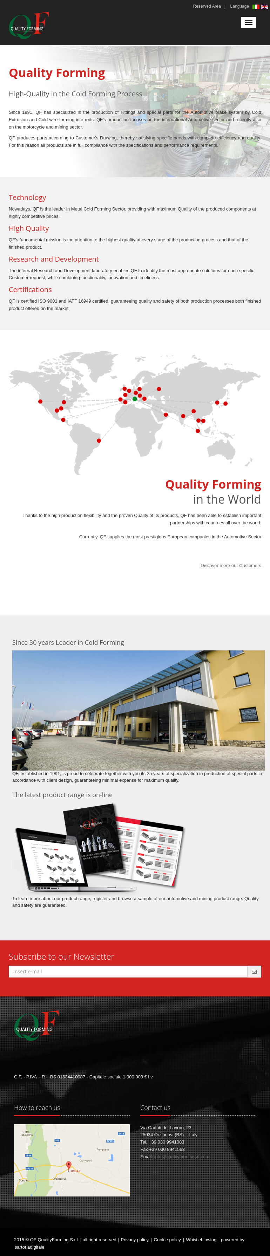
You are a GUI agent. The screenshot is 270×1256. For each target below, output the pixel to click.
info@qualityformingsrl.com (181, 1156)
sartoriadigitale (30, 1247)
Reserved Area (207, 6)
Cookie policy (167, 1239)
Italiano (256, 7)
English (265, 7)
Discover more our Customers (231, 565)
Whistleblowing (201, 1239)
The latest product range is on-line (62, 795)
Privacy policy (134, 1239)
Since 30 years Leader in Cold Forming (68, 642)
